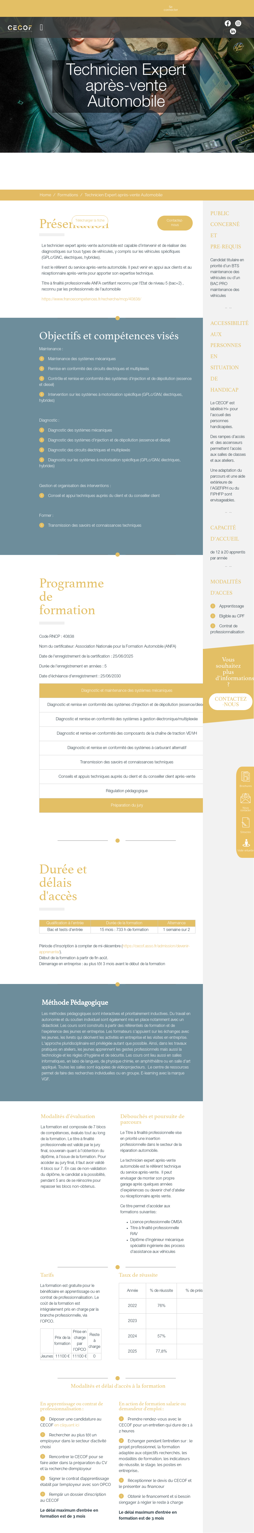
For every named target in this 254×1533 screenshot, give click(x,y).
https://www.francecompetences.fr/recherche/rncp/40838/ (91, 299)
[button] (41, 27)
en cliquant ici (66, 1425)
